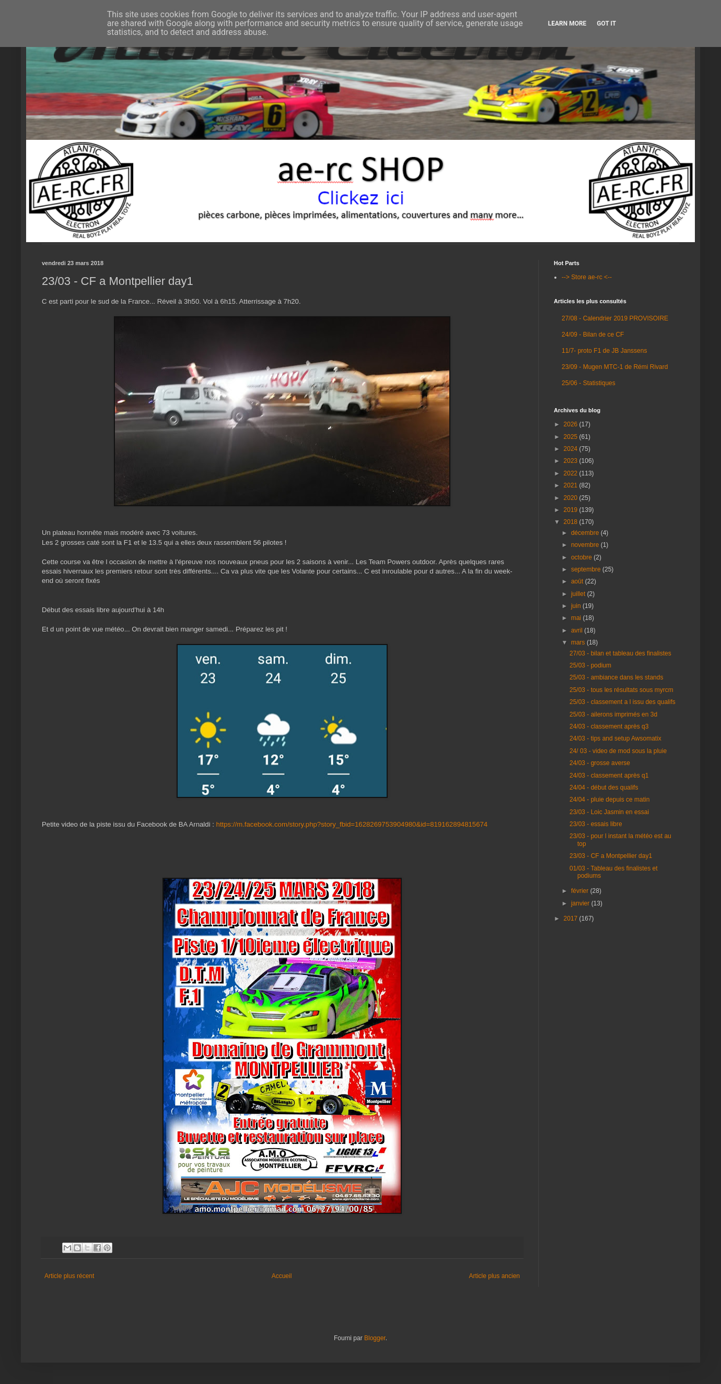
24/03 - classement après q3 (608, 726)
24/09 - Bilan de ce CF (593, 334)
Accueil (282, 1276)
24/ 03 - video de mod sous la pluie (618, 751)
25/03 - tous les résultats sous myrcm (621, 690)
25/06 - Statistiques (588, 383)
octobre (582, 557)
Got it (606, 23)
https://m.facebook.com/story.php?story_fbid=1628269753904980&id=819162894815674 (352, 824)
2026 (571, 424)
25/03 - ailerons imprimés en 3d (613, 714)
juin (577, 606)
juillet (579, 594)
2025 (571, 436)
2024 (571, 448)
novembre (586, 544)
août (578, 581)
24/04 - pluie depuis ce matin (609, 799)
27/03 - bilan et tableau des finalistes (620, 653)
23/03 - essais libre (595, 824)
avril (577, 630)
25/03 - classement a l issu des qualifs (622, 702)
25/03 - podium (590, 665)
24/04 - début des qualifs (603, 787)
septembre (586, 569)
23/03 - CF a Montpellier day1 (610, 856)
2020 (571, 498)
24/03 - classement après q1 (608, 775)
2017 (571, 918)
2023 (571, 460)
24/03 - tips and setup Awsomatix (615, 738)
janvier (581, 903)
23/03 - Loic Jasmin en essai (609, 812)
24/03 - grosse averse (599, 763)
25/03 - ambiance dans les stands (616, 677)
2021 (571, 485)
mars (579, 642)
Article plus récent (69, 1276)
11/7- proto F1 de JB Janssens (604, 350)
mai (577, 618)
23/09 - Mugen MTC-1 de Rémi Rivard (615, 367)
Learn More (567, 23)
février (580, 890)
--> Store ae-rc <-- (587, 277)
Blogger (375, 1338)
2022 (571, 473)
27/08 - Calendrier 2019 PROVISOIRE (615, 318)
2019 (571, 510)
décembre (586, 532)
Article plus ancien (494, 1276)
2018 (571, 522)
